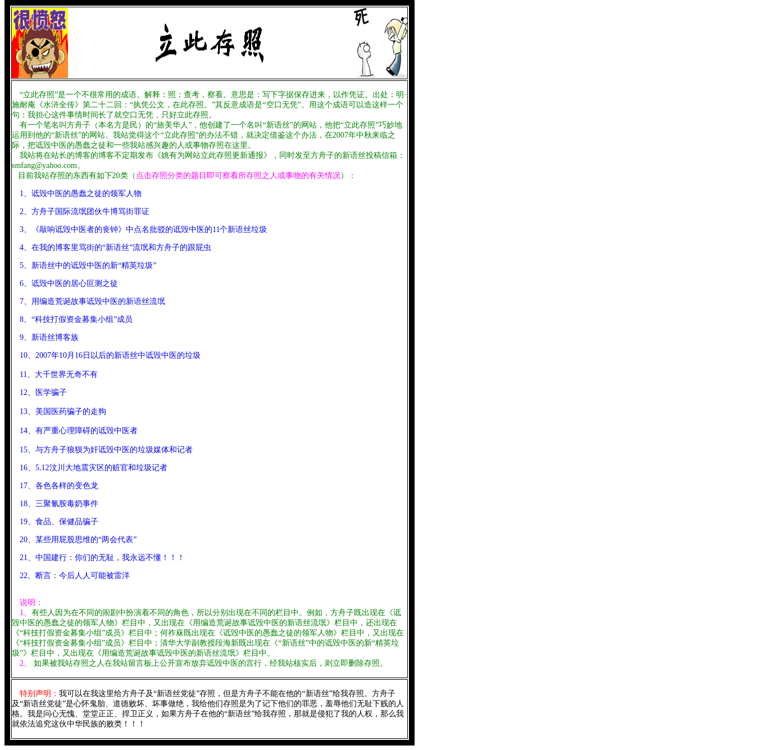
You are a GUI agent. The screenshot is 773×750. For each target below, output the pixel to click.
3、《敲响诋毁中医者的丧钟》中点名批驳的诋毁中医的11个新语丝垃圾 (143, 229)
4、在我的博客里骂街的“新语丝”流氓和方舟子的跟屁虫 (115, 247)
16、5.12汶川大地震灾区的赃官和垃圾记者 (89, 467)
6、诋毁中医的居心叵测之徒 (69, 283)
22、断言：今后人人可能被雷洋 (71, 575)
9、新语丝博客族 (49, 337)
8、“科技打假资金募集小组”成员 (76, 319)
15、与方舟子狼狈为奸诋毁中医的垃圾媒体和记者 (105, 450)
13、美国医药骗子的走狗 (59, 411)
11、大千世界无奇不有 (55, 374)
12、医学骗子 (39, 392)
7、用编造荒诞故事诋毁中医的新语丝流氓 (88, 301)
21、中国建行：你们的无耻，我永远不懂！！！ (98, 557)
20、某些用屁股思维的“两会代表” (78, 539)
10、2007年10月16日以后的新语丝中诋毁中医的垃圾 (110, 355)
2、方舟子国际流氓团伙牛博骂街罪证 (84, 211)
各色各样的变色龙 (66, 485)
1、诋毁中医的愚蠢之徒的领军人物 (81, 193)
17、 (23, 485)
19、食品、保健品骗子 (55, 521)
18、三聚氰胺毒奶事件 (55, 503)
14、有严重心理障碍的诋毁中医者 (79, 430)
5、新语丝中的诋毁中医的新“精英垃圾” (88, 265)
